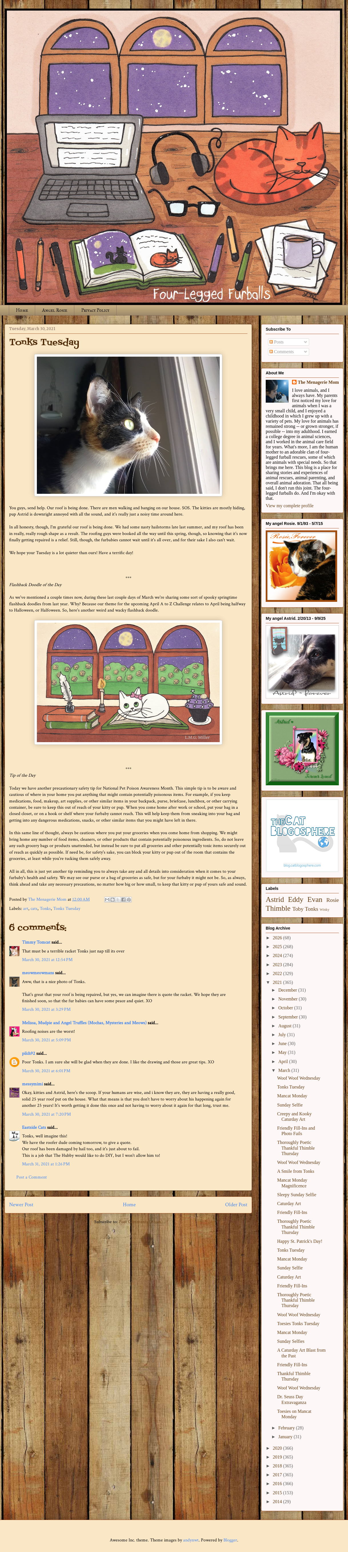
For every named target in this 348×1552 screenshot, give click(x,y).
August (285, 1025)
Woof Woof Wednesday (298, 1078)
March (284, 1070)
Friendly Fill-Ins (292, 1212)
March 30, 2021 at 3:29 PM (46, 1009)
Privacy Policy (95, 310)
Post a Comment (31, 1177)
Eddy (295, 899)
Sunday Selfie (290, 1104)
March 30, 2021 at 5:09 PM (46, 1040)
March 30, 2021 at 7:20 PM (46, 1114)
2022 (278, 973)
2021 (278, 982)
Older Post (236, 1204)
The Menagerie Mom (318, 382)
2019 (278, 1457)
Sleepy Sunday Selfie (296, 1194)
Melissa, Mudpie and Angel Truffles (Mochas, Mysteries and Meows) (84, 1023)
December (288, 990)
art (25, 909)
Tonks (45, 909)
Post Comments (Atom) (141, 1222)
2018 (278, 1465)
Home (22, 310)
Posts (276, 341)
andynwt (191, 1540)
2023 (278, 964)
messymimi (32, 1084)
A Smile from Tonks (295, 1171)
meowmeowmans (38, 973)
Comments (281, 351)
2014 (278, 1501)
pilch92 (28, 1053)
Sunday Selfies (291, 1341)
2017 (278, 1474)
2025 (278, 946)
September (288, 1016)
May (283, 1052)
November (288, 998)
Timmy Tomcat (36, 942)
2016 (278, 1483)
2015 (278, 1492)
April (283, 1061)
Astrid (275, 899)
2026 (278, 937)
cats (34, 909)
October (286, 1007)
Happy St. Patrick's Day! (299, 1241)
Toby (297, 909)
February (287, 1427)
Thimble (278, 908)
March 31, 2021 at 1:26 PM (46, 1164)
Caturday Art (289, 1203)
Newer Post (21, 1204)
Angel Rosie (54, 310)
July (282, 1034)
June (283, 1043)
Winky (324, 910)
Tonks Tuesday (66, 909)
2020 (278, 1448)
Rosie (332, 900)
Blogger (230, 1540)
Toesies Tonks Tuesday (298, 1323)
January (286, 1436)
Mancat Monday (292, 1095)
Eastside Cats (34, 1127)
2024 (278, 955)
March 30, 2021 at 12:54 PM (47, 960)
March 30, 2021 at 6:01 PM (46, 1071)
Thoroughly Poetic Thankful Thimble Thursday (296, 1148)
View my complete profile (289, 505)
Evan (315, 899)
